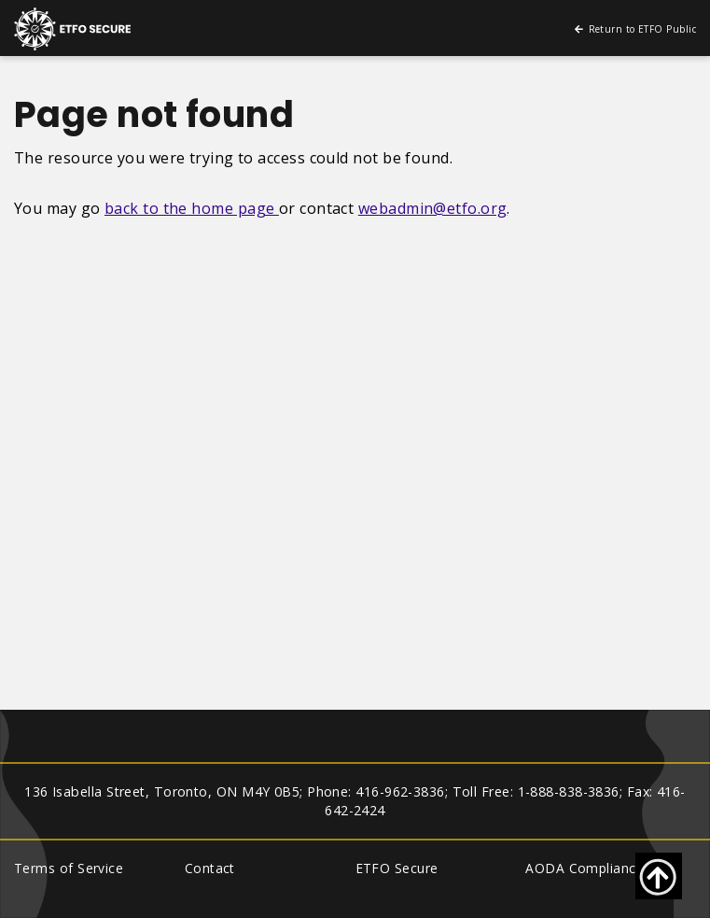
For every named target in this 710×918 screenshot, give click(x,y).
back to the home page (191, 208)
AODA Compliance (584, 868)
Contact (210, 868)
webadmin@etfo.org (433, 208)
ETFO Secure (397, 868)
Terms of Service (68, 868)
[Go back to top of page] (658, 876)
